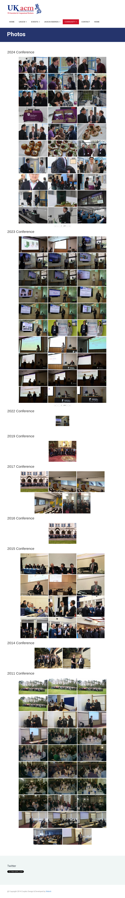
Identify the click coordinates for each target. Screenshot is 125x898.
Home (11, 22)
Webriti (48, 891)
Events (35, 22)
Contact (85, 22)
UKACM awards (52, 22)
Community (71, 22)
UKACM (23, 22)
